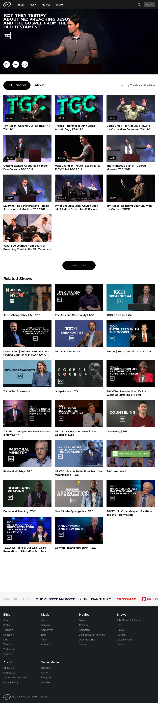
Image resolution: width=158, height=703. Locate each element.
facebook (46, 668)
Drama (82, 620)
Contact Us (9, 673)
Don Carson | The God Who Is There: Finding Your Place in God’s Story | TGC (26, 355)
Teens (6, 644)
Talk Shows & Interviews (130, 620)
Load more (79, 265)
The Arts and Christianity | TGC (74, 315)
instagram (46, 678)
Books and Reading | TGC (19, 511)
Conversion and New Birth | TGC (75, 548)
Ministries (8, 635)
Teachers (8, 630)
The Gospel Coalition (142, 85)
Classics (7, 654)
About (39, 85)
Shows (59, 4)
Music (33, 4)
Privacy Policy (10, 682)
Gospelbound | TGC (67, 391)
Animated (84, 630)
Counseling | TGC (117, 431)
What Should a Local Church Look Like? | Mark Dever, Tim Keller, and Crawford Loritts (76, 209)
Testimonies (9, 649)
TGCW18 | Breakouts (16, 391)
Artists (45, 620)
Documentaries (87, 640)
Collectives (47, 630)
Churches (8, 620)
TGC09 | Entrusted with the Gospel (129, 351)
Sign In (149, 5)
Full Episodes (17, 85)
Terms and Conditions (15, 678)
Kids (5, 640)
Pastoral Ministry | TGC (17, 471)
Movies (46, 4)
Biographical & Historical (92, 635)
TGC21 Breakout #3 (67, 351)
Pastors (7, 625)
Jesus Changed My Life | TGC (21, 315)
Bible (21, 4)
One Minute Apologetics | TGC (74, 511)
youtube (45, 682)
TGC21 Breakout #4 (119, 315)
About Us (8, 668)
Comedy (83, 625)
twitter (45, 673)
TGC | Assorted (116, 471)
